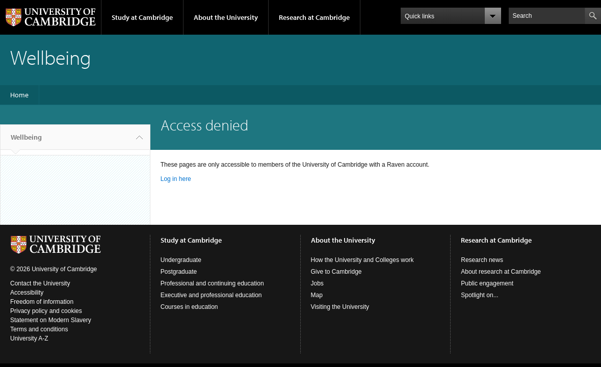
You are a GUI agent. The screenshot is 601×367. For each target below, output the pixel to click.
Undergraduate (181, 260)
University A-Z (29, 338)
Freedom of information (41, 301)
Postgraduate (179, 271)
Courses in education (189, 306)
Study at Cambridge (142, 17)
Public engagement (487, 283)
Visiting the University (340, 306)
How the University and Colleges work (362, 260)
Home (19, 94)
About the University (226, 17)
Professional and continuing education (212, 283)
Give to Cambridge (336, 271)
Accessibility (26, 292)
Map (317, 295)
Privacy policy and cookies (46, 310)
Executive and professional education (211, 295)
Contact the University (40, 283)
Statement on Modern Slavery (50, 320)
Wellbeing (26, 141)
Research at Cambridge (314, 17)
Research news (482, 260)
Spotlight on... (479, 295)
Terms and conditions (39, 329)
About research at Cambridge (501, 271)
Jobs (317, 283)
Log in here (176, 178)
